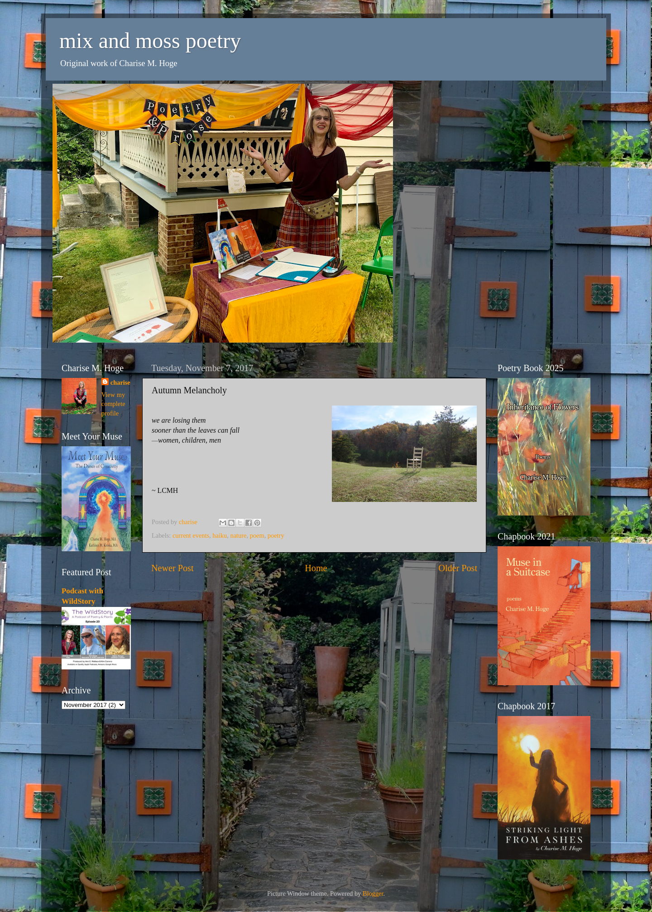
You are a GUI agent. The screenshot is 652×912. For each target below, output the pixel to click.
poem (257, 535)
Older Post (457, 568)
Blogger (373, 893)
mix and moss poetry (150, 41)
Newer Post (172, 568)
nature (238, 535)
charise (120, 382)
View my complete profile (113, 403)
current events (191, 535)
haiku (219, 535)
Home (316, 568)
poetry (276, 535)
